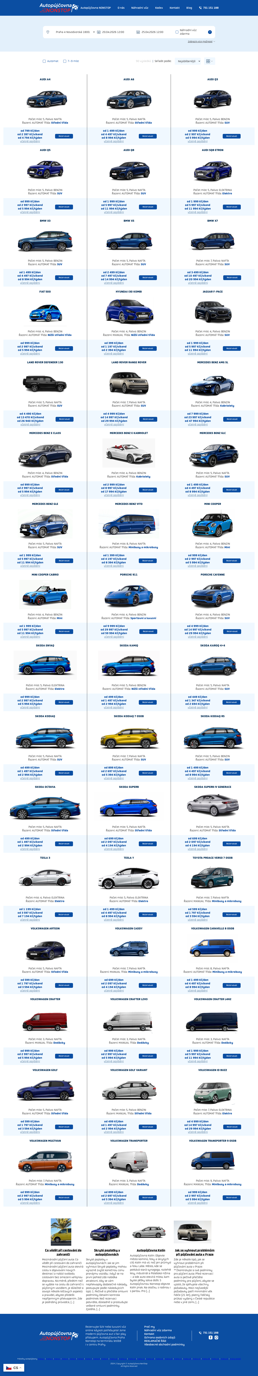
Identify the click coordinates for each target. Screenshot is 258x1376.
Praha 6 (80, 1359)
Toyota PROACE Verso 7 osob (213, 857)
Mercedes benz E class (45, 433)
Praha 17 (178, 1359)
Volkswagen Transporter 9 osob (212, 1140)
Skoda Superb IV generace (212, 787)
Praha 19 (197, 1359)
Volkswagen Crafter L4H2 (212, 999)
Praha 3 (57, 1359)
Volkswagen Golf (45, 1070)
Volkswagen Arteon (45, 928)
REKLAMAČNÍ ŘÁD (155, 1341)
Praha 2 (49, 1359)
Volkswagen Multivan (45, 1140)
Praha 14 (150, 1359)
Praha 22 (224, 1359)
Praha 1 (41, 1359)
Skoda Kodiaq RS (213, 716)
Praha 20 (206, 1359)
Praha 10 (113, 1359)
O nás (121, 7)
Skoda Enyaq (45, 645)
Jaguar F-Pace (213, 291)
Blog (189, 7)
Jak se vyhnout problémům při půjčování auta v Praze (195, 1252)
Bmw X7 (212, 220)
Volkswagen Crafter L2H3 (129, 999)
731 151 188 (209, 7)
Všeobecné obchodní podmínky (164, 1344)
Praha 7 (88, 1359)
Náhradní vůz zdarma (188, 32)
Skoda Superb (129, 787)
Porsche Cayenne (213, 574)
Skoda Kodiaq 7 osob (129, 716)
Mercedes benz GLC (213, 433)
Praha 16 (169, 1359)
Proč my (149, 1326)
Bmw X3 (45, 220)
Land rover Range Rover (129, 362)
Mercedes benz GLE (45, 504)
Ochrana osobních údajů (159, 1337)
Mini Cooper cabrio (45, 574)
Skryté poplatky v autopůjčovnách (107, 1252)
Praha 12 (132, 1359)
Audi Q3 (212, 79)
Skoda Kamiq (129, 645)
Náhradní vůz (139, 7)
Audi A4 (45, 79)
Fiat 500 (45, 291)
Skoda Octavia (45, 787)
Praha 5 (72, 1359)
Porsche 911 (129, 574)
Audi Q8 (128, 150)
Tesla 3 (45, 857)
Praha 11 (123, 1359)
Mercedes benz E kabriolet (129, 433)
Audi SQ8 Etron (212, 150)
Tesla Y (129, 857)
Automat (50, 61)
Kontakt (175, 7)
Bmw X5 (129, 220)
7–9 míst (71, 61)
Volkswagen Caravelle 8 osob (212, 928)
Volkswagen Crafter (45, 999)
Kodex (159, 7)
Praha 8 (96, 1359)
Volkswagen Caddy (129, 928)
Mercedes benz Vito (129, 504)
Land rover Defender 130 (45, 362)
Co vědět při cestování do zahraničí (63, 1252)
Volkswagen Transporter (129, 1140)
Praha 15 (159, 1359)
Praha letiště (235, 1359)
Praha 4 (64, 1359)
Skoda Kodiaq (45, 716)
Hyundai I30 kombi (129, 291)
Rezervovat (64, 136)
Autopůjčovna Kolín (151, 1250)
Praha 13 (141, 1359)
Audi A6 (128, 79)
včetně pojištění (30, 141)
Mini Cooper (212, 504)
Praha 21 (215, 1359)
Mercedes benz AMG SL (212, 362)
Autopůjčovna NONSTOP (95, 7)
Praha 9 (104, 1359)
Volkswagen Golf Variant (128, 1070)
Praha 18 (187, 1359)
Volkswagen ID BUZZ (212, 1070)
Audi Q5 (45, 150)
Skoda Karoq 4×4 (212, 645)
